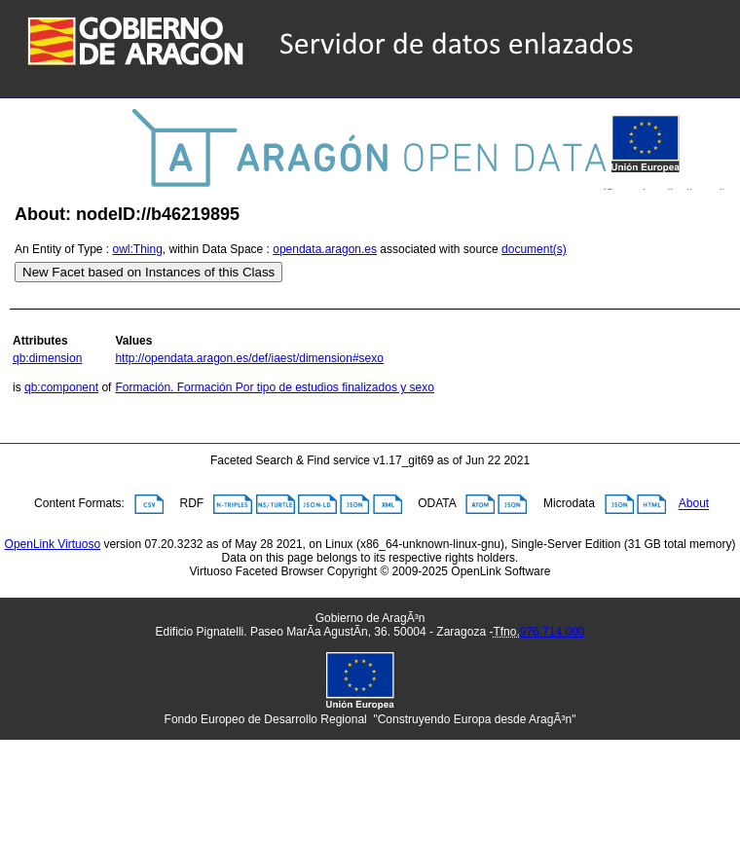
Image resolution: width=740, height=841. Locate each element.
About (694, 504)
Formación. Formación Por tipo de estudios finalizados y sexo (274, 387)
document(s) (534, 249)
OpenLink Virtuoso (53, 544)
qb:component (61, 387)
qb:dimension (47, 358)
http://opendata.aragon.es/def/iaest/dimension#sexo (249, 358)
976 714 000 (552, 632)
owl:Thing (138, 249)
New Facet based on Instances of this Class (148, 272)
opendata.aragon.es (325, 249)
